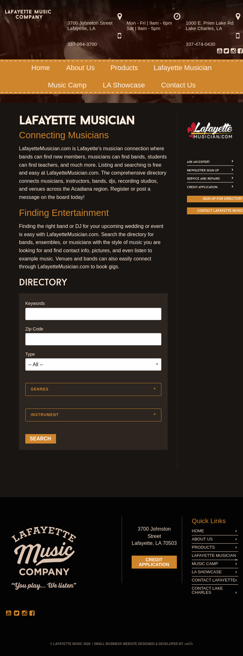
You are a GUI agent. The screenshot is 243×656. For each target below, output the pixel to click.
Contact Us (178, 85)
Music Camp (67, 85)
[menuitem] (233, 50)
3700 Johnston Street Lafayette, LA (90, 25)
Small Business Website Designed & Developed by (143, 644)
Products (124, 68)
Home (40, 68)
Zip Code (34, 328)
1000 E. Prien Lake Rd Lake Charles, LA (210, 25)
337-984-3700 (82, 44)
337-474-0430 (200, 44)
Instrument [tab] (45, 415)
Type (30, 354)
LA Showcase (124, 85)
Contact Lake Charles (214, 590)
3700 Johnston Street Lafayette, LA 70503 (154, 536)
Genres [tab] (40, 389)
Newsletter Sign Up (203, 170)
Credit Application (202, 187)
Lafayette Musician (182, 68)
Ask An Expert (198, 162)
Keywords (35, 303)
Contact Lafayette (214, 580)
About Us (80, 68)
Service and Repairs (203, 178)
